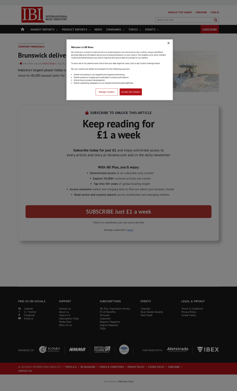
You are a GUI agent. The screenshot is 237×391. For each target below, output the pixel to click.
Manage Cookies (107, 92)
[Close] (168, 43)
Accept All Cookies (130, 92)
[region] (119, 69)
